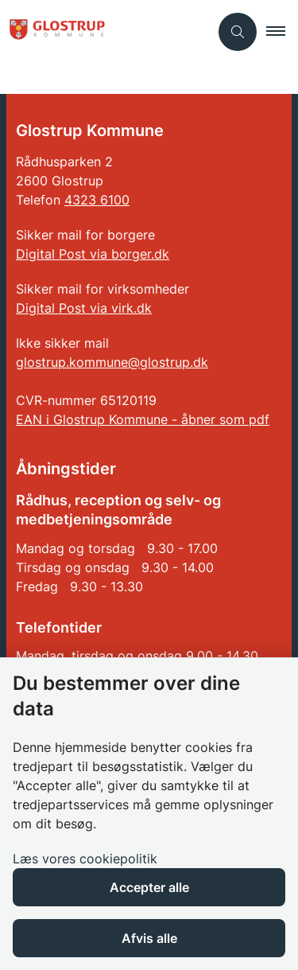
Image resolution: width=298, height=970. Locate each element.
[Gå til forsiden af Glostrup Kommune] (52, 32)
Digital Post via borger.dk (92, 254)
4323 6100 (97, 200)
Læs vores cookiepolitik (85, 859)
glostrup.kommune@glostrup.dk (112, 362)
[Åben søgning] (238, 32)
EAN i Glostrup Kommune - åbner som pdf (142, 419)
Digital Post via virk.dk (84, 308)
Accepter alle (149, 887)
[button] (282, 32)
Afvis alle (149, 938)
